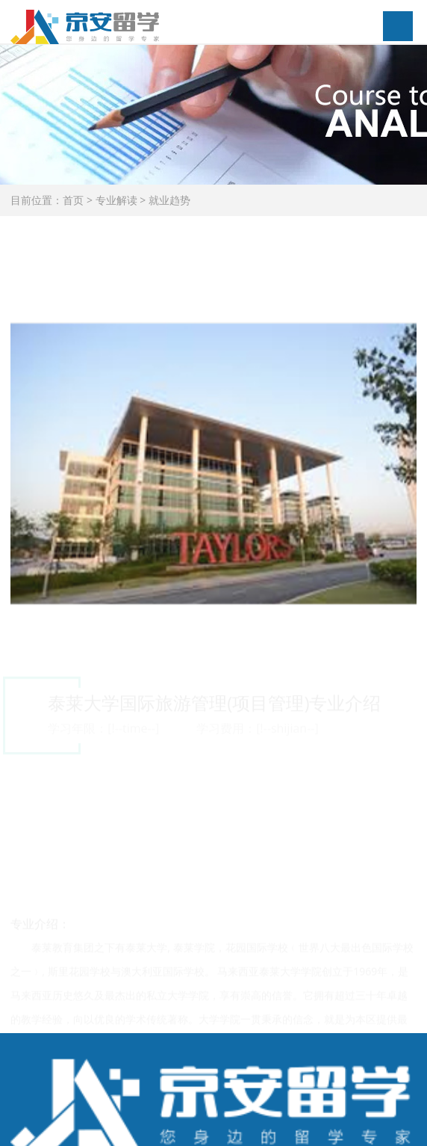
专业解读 (116, 200)
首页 (73, 200)
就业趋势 (169, 200)
